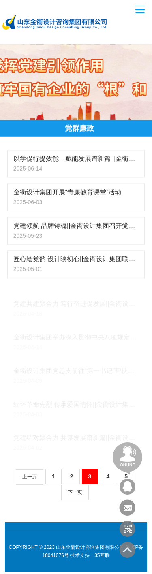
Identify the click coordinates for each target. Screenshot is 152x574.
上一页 (29, 477)
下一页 (75, 492)
